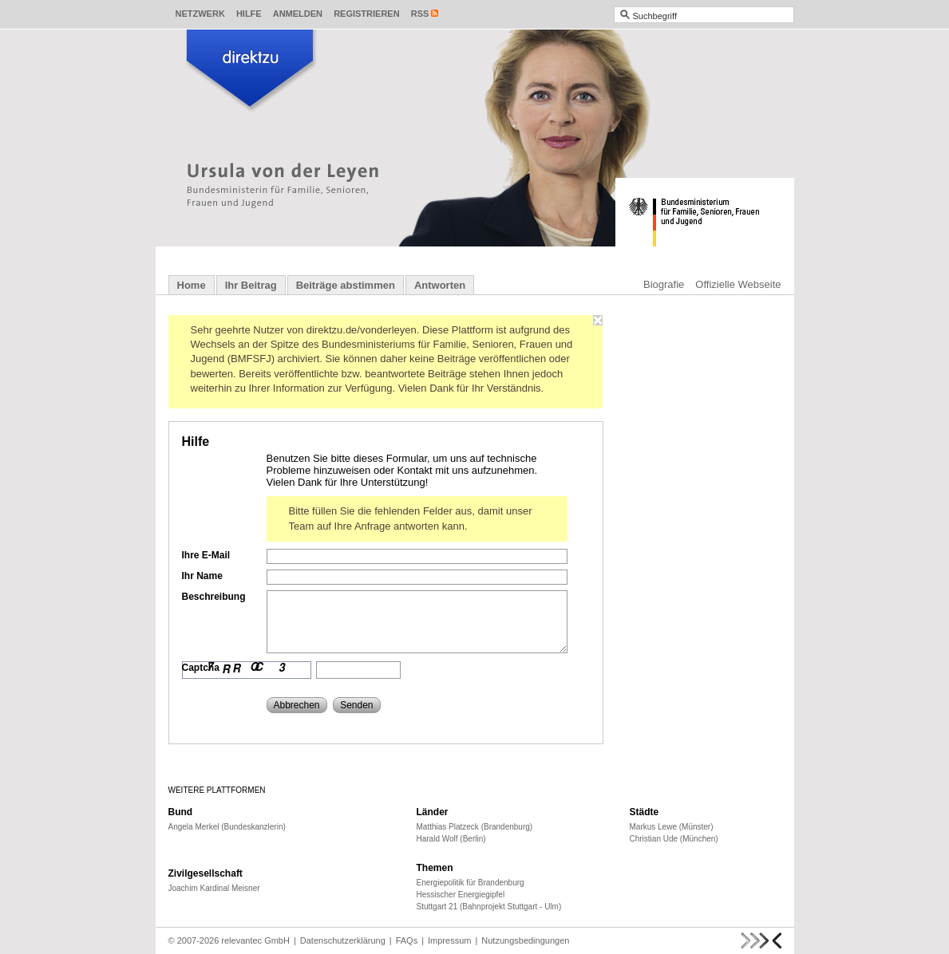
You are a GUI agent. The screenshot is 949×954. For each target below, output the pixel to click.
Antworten (439, 285)
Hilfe (249, 13)
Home (191, 285)
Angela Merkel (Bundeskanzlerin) (227, 826)
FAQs (407, 940)
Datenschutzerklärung (343, 940)
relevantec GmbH (255, 940)
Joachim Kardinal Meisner (214, 888)
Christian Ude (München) (674, 838)
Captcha (200, 667)
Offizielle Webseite (738, 284)
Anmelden (297, 13)
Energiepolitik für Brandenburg (470, 882)
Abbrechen (297, 705)
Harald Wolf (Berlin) (451, 838)
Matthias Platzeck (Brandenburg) (475, 826)
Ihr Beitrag (251, 285)
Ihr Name (202, 575)
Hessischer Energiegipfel (461, 894)
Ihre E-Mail (206, 555)
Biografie (663, 284)
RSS (420, 13)
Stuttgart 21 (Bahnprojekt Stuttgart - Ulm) (489, 906)
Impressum (449, 940)
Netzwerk (200, 13)
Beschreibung (214, 596)
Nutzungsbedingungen (525, 940)
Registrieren (367, 13)
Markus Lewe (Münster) (672, 826)
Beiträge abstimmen (345, 285)
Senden (356, 705)
